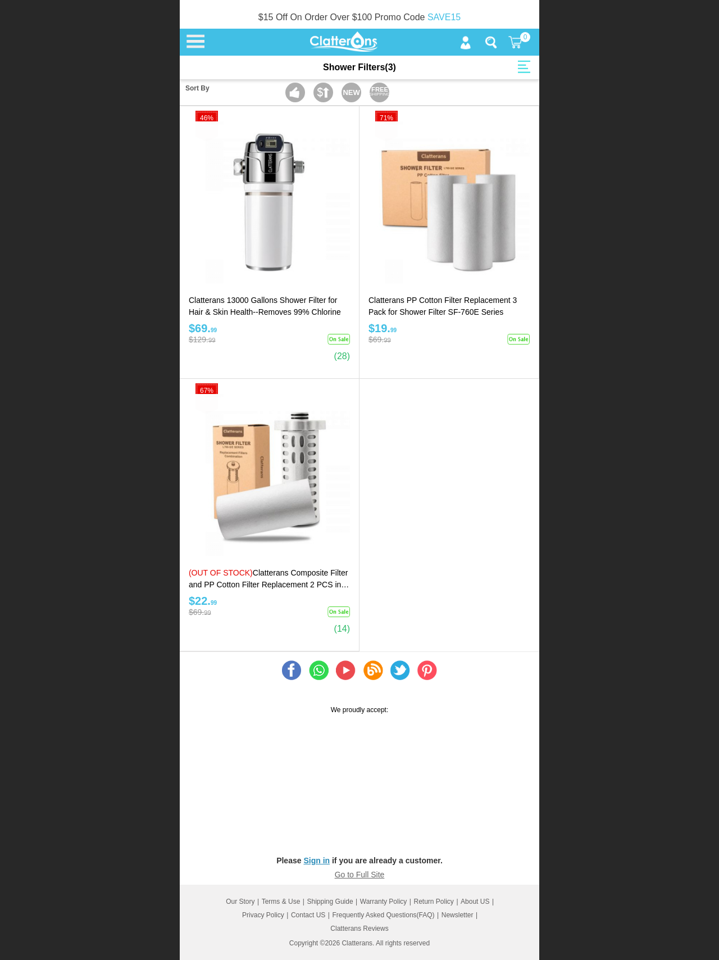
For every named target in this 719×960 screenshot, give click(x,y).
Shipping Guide (330, 901)
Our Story (240, 901)
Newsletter (458, 915)
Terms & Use (281, 901)
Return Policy (434, 901)
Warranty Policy (383, 901)
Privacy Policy (263, 915)
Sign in (316, 860)
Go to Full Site (360, 874)
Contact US (308, 915)
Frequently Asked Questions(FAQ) (383, 915)
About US (475, 901)
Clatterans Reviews (359, 928)
